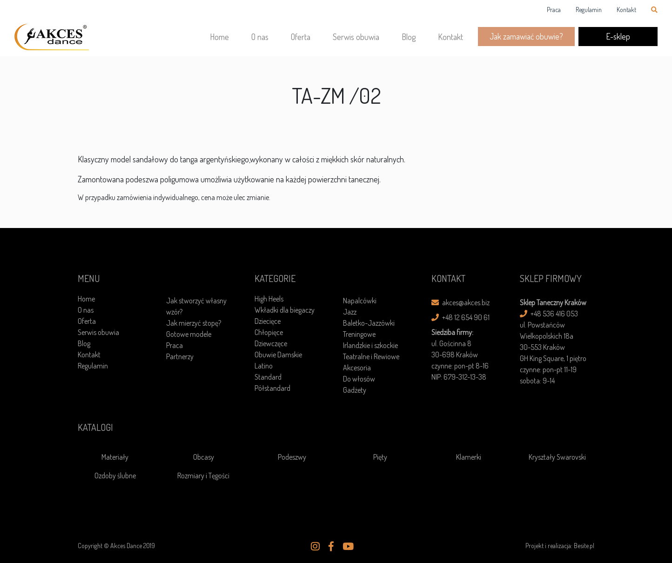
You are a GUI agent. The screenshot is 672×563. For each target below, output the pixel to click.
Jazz (349, 311)
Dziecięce (268, 321)
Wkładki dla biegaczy (285, 310)
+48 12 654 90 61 (460, 317)
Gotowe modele (188, 334)
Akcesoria (357, 367)
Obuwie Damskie (278, 354)
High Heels (269, 298)
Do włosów (359, 378)
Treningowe (359, 334)
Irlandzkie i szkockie (370, 345)
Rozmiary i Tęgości (203, 475)
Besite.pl (584, 546)
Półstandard (272, 388)
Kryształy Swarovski (557, 457)
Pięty (380, 457)
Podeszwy (292, 457)
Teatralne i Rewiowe (371, 356)
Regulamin (589, 9)
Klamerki (468, 457)
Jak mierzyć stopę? (193, 323)
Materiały (114, 457)
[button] (315, 546)
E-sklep (618, 36)
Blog (409, 37)
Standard (268, 377)
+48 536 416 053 (549, 313)
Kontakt (626, 9)
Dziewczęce (271, 343)
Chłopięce (269, 332)
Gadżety (354, 390)
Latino (264, 365)
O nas (260, 37)
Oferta (300, 37)
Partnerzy (180, 356)
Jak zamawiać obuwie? (526, 36)
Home (219, 37)
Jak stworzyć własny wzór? (196, 306)
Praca (554, 9)
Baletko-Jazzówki (369, 323)
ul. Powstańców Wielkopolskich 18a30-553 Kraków (546, 336)
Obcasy (203, 457)
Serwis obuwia (356, 37)
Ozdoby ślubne (115, 475)
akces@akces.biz (460, 302)
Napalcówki (359, 300)
